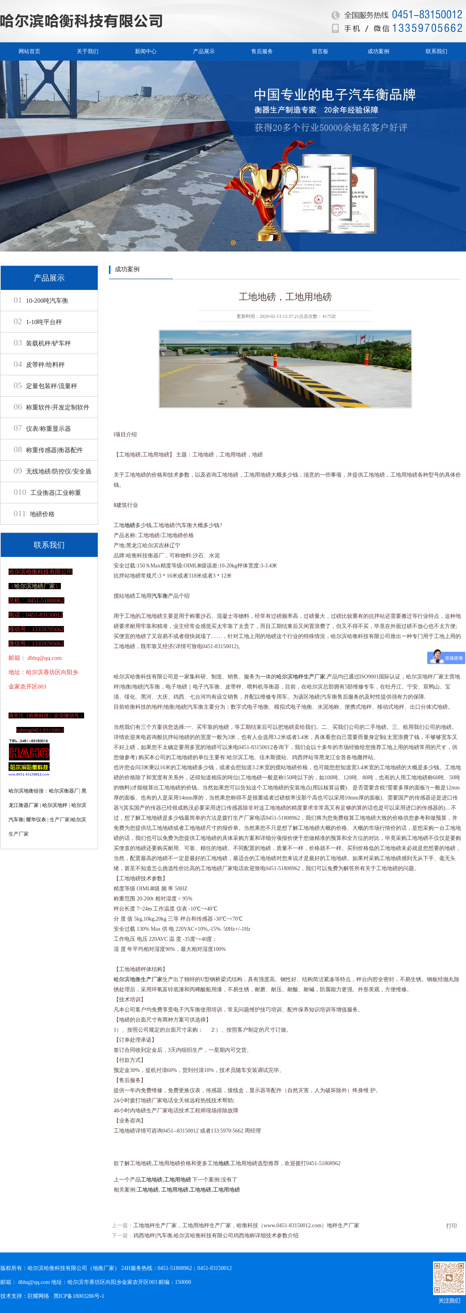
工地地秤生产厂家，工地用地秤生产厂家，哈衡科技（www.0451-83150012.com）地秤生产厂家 (246, 1225)
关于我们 (87, 51)
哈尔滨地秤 (54, 805)
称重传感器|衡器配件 (48, 450)
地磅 (129, 525)
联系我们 (436, 51)
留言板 (320, 51)
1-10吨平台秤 (38, 322)
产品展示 (204, 51)
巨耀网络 (38, 1296)
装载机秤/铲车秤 (42, 343)
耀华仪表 (36, 819)
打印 (451, 1226)
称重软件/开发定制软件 (52, 407)
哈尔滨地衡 (21, 791)
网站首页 (29, 51)
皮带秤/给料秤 (39, 364)
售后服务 (262, 51)
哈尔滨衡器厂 (64, 791)
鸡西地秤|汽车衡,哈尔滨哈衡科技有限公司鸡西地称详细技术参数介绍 (216, 1235)
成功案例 (378, 51)
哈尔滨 (78, 819)
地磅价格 (34, 514)
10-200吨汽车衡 (41, 300)
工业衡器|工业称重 (47, 492)
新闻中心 (146, 51)
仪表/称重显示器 (42, 428)
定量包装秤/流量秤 (45, 386)
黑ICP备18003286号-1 (79, 1296)
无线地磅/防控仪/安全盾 (52, 471)
